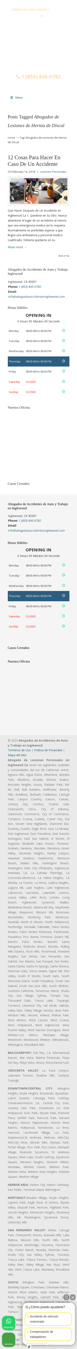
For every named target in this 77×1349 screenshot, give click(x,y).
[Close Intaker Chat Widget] (73, 1297)
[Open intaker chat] (29, 1347)
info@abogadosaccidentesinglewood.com (38, 22)
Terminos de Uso (19, 750)
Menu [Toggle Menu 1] (16, 97)
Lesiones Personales (53, 171)
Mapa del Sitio (17, 755)
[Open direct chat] (66, 1297)
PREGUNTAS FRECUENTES (38, 3)
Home (11, 137)
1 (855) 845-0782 (38, 76)
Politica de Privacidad (48, 750)
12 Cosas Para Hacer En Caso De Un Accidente (34, 160)
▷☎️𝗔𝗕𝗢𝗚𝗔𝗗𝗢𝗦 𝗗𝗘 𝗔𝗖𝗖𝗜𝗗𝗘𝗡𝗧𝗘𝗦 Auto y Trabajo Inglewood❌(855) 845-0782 (38, 50)
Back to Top (64, 256)
